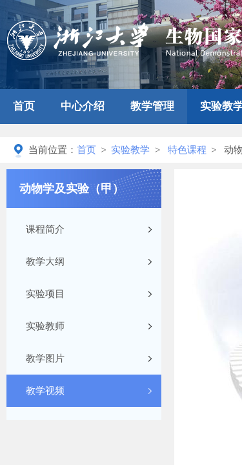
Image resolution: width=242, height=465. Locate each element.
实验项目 (45, 294)
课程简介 (45, 229)
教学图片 (45, 358)
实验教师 (45, 326)
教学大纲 (45, 261)
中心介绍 (83, 106)
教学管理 (152, 106)
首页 (24, 106)
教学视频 (45, 391)
